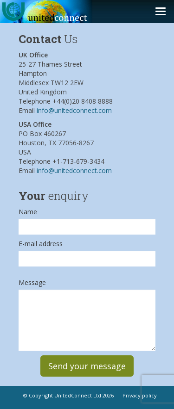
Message (32, 282)
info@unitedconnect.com (74, 110)
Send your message (87, 366)
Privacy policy (139, 395)
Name (28, 211)
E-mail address (41, 243)
